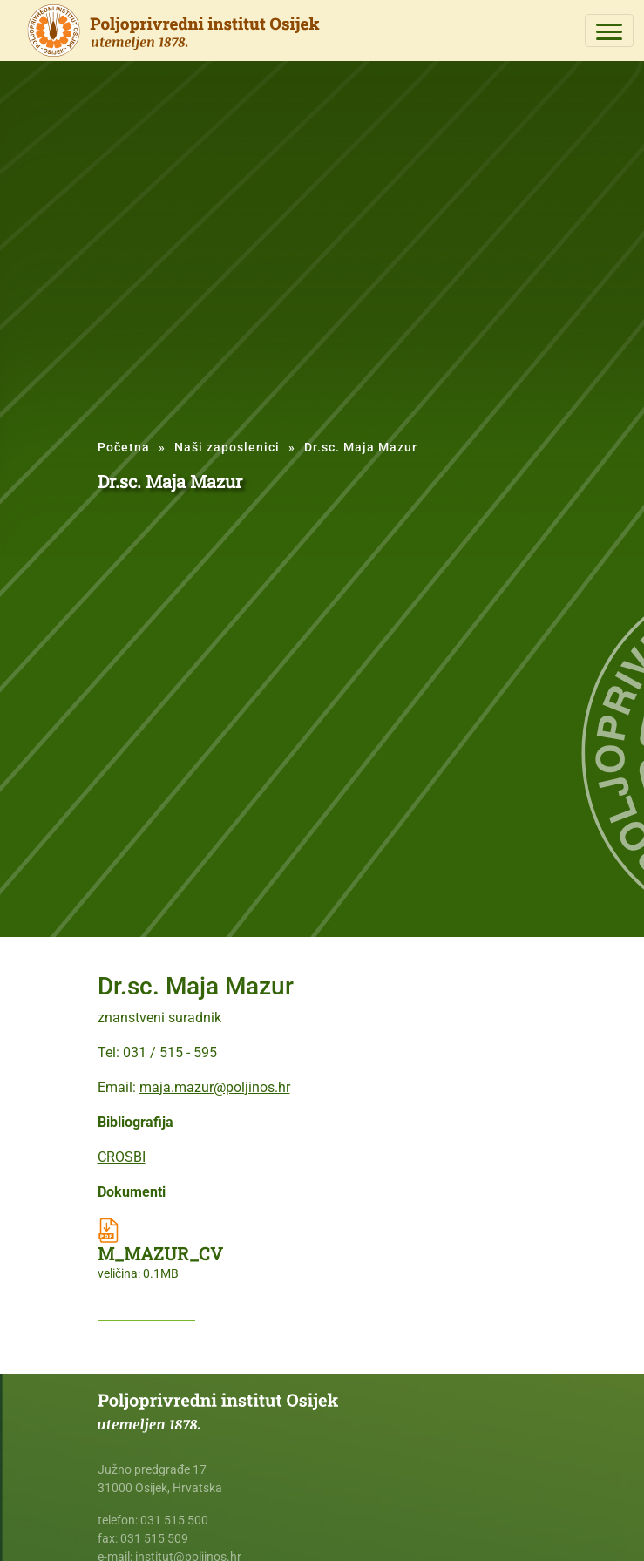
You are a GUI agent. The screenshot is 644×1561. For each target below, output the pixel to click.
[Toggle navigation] (609, 30)
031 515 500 (174, 1520)
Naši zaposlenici (227, 447)
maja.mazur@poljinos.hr (214, 1087)
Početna (124, 447)
